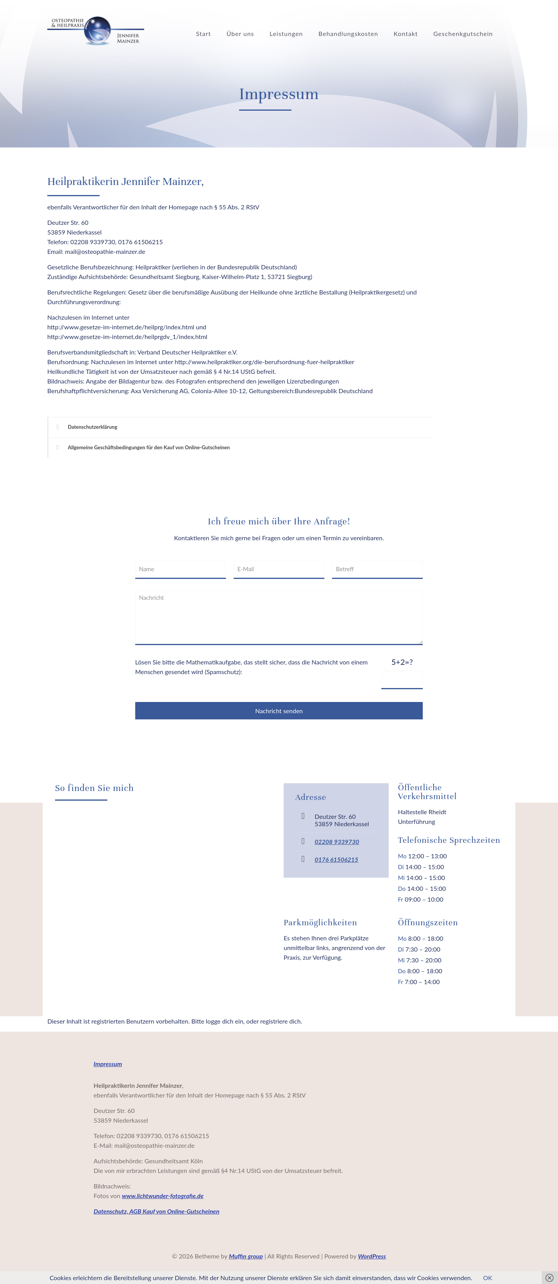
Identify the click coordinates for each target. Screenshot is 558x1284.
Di (401, 866)
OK (487, 1277)
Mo (402, 856)
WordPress (372, 1256)
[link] (239, 427)
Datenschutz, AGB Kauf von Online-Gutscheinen (156, 1211)
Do (402, 888)
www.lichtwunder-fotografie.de (162, 1195)
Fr (400, 899)
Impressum (108, 1063)
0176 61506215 (336, 859)
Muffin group (246, 1256)
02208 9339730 (337, 841)
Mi (401, 877)
